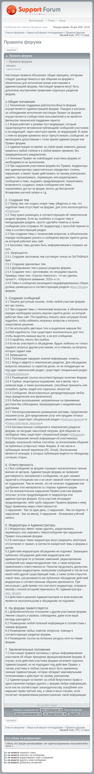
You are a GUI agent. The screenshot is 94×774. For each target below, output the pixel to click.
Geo (7, 593)
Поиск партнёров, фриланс (24, 423)
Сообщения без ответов (16, 27)
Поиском (12, 211)
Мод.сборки (79, 287)
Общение (77, 434)
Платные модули (72, 419)
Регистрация (36, 20)
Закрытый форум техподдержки (45, 32)
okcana (16, 593)
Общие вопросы (17, 374)
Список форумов (14, 32)
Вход (62, 20)
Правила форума (75, 32)
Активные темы (39, 27)
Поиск (51, 20)
